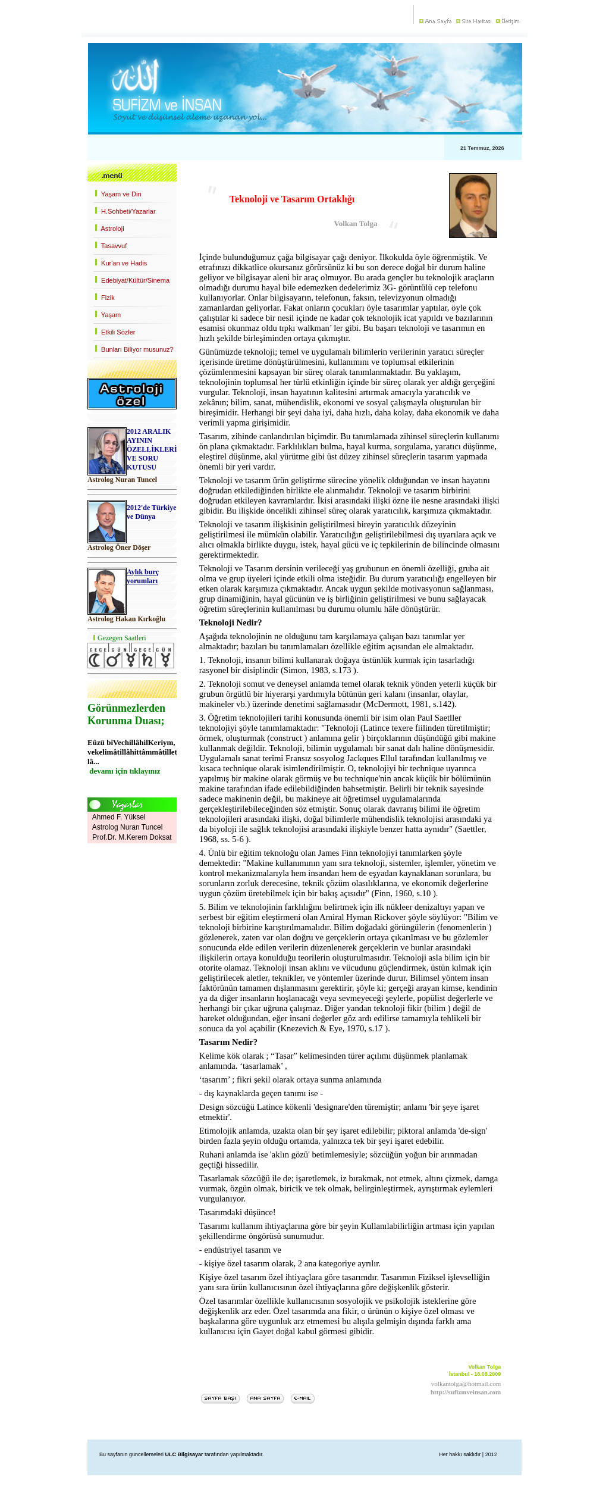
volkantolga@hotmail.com (466, 1383)
